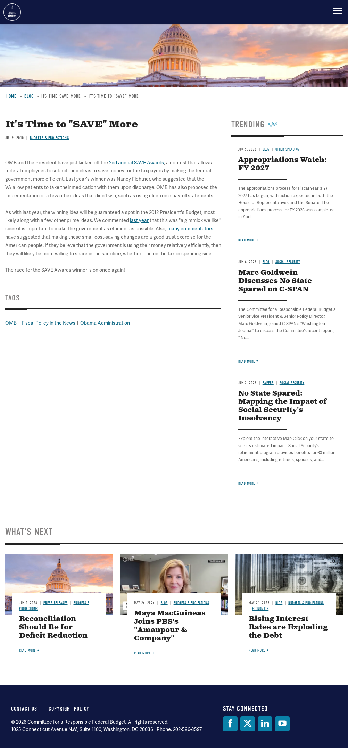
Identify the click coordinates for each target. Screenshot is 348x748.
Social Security (287, 262)
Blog (29, 96)
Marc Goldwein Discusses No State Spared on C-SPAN (275, 281)
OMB (11, 323)
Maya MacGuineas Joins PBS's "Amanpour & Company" (170, 626)
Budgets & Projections (49, 137)
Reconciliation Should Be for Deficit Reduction (53, 627)
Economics (260, 608)
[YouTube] (282, 723)
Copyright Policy (69, 709)
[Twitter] (247, 723)
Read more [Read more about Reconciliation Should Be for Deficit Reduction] (27, 650)
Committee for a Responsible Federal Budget (12, 12)
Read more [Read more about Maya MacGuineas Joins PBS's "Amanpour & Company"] (142, 653)
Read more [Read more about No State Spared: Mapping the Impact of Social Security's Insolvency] (246, 483)
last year (139, 220)
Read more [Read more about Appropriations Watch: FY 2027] (246, 240)
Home (11, 96)
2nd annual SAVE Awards (136, 163)
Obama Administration (105, 323)
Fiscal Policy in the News (48, 323)
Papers (268, 383)
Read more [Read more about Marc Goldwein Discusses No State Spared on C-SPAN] (246, 361)
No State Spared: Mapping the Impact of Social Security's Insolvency (282, 406)
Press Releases (55, 603)
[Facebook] (230, 723)
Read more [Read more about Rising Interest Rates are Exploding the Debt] (257, 650)
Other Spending (287, 149)
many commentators (190, 229)
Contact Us (24, 709)
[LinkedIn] (265, 723)
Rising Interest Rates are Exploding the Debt (288, 627)
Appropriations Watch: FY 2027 (282, 164)
